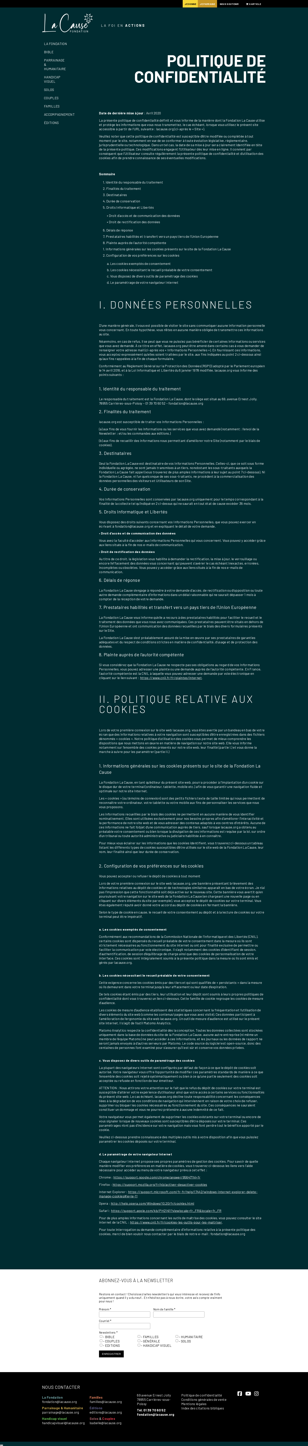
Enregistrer (111, 1353)
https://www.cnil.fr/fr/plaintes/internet (171, 678)
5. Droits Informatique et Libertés (128, 207)
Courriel (105, 1321)
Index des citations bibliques (202, 1408)
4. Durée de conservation (121, 201)
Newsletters (108, 1332)
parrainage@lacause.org (60, 1412)
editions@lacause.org (106, 1412)
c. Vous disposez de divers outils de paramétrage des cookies (152, 276)
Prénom (105, 1309)
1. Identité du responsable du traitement (133, 182)
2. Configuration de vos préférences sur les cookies (141, 255)
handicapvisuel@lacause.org (63, 1423)
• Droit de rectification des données (133, 222)
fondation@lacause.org (59, 1402)
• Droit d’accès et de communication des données (143, 216)
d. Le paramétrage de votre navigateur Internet (142, 282)
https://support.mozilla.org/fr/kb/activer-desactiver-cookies (160, 1184)
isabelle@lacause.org (106, 1423)
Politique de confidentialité (201, 1395)
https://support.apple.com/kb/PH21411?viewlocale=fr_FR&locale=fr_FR (166, 1211)
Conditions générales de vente (203, 1399)
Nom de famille (164, 1309)
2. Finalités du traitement (122, 188)
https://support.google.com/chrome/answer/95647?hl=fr (156, 1177)
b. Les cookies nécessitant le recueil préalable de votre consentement (159, 270)
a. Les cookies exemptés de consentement (139, 263)
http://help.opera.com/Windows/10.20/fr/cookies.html (152, 1203)
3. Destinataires (115, 195)
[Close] (1, 1445)
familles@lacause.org (106, 1402)
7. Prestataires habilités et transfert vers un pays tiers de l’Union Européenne (161, 236)
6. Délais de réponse (118, 230)
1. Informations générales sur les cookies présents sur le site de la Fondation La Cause (167, 249)
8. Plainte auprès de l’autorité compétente (134, 243)
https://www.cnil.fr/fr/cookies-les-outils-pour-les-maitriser (176, 1222)
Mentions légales (194, 1404)
